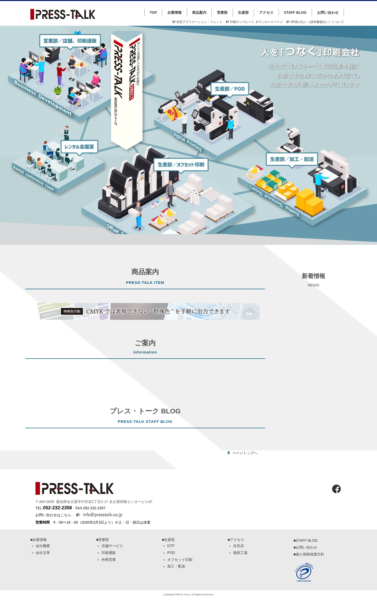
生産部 (243, 12)
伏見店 (238, 546)
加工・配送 (176, 566)
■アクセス (236, 540)
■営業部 (102, 540)
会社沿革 (43, 553)
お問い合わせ (327, 12)
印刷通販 (109, 553)
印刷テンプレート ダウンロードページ (254, 22)
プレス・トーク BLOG (145, 411)
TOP (153, 12)
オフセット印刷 (179, 560)
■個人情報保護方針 (309, 554)
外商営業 (109, 560)
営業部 (222, 12)
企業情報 (174, 12)
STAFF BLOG (295, 12)
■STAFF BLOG (306, 540)
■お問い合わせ (305, 547)
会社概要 (43, 546)
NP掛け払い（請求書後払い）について (315, 22)
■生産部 (168, 540)
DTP (170, 546)
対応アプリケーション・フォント (197, 22)
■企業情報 (38, 540)
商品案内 (199, 12)
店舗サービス (112, 546)
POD (171, 553)
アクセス (266, 12)
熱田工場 (240, 553)
